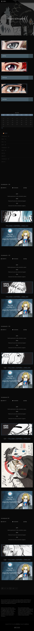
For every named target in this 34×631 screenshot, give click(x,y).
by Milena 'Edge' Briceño (17, 21)
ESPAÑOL (17, 226)
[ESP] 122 (3, 161)
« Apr (2, 127)
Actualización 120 (5, 518)
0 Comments (15, 187)
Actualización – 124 (5, 136)
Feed (5, 133)
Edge (25, 187)
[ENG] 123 (3, 156)
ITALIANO (9, 226)
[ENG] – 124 (4, 139)
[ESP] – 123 (4, 150)
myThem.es (27, 624)
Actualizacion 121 (5, 397)
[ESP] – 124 (4, 144)
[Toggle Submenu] (30, 56)
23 (13, 588)
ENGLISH (25, 226)
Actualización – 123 (5, 147)
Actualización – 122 (5, 158)
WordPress (18, 624)
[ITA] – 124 (4, 141)
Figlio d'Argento (17, 18)
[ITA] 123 (3, 153)
